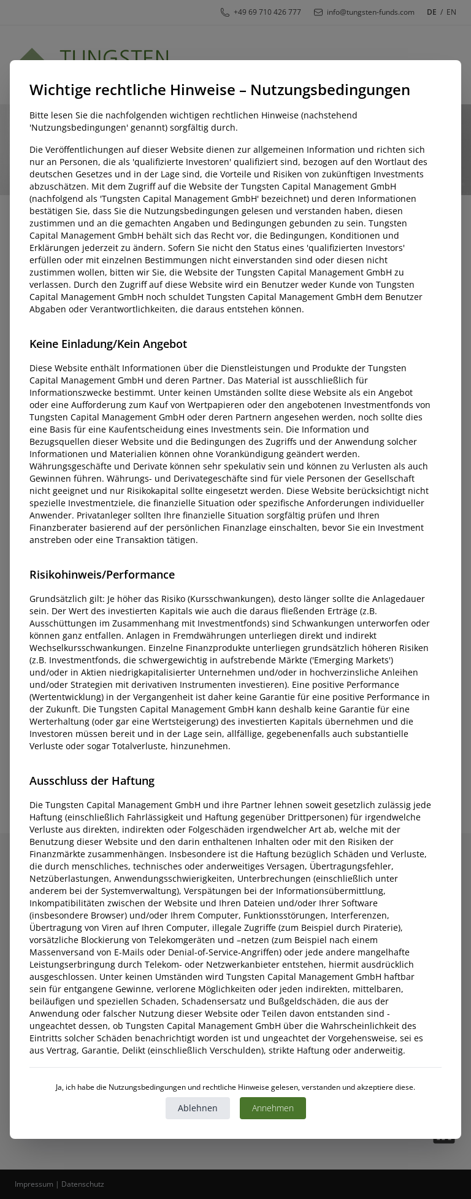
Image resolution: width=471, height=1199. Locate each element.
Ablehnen (198, 1108)
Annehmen (273, 1108)
